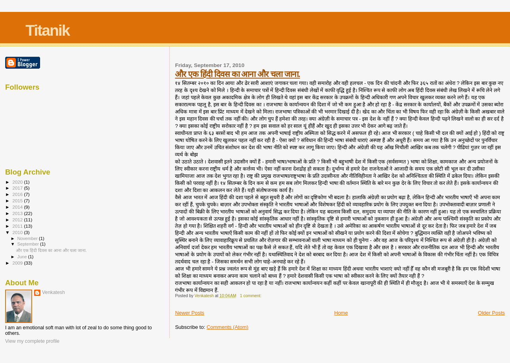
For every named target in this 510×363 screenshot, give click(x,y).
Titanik (47, 30)
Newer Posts (189, 313)
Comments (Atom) (227, 327)
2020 (18, 181)
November (28, 238)
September (28, 244)
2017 (18, 187)
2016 (18, 194)
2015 (18, 200)
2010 (18, 232)
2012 (18, 219)
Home (341, 313)
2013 (18, 213)
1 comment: (251, 296)
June (22, 256)
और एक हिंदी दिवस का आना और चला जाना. (237, 74)
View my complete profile (32, 341)
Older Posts (491, 313)
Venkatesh (53, 292)
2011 (18, 226)
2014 (18, 206)
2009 (18, 262)
